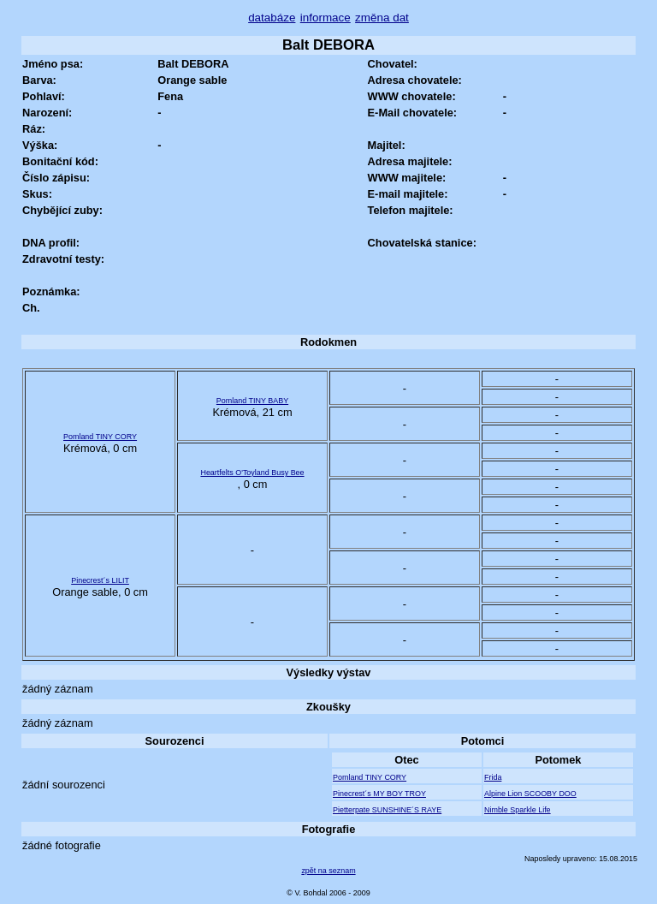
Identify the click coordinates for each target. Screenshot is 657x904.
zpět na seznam (328, 870)
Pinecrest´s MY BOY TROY (379, 793)
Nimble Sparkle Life (517, 810)
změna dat (382, 17)
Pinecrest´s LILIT (100, 580)
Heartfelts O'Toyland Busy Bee (252, 472)
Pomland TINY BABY (252, 400)
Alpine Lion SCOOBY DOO (530, 793)
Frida (492, 777)
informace (325, 17)
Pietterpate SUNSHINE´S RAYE (387, 810)
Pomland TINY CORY (100, 436)
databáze (271, 17)
